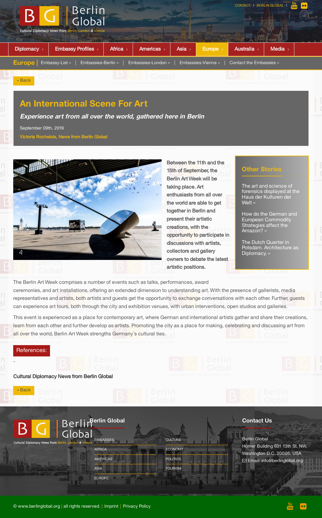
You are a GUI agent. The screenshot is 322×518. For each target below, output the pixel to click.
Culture (173, 440)
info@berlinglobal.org (282, 461)
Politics (173, 459)
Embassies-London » (149, 63)
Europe (211, 49)
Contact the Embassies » (254, 63)
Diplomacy (27, 49)
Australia (244, 49)
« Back (24, 81)
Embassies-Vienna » (200, 63)
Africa (116, 49)
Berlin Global (270, 5)
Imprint (111, 506)
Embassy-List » (56, 63)
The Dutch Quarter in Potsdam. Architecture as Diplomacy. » (270, 248)
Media (277, 49)
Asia (181, 49)
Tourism (173, 468)
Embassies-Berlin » (99, 63)
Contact (243, 5)
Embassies (104, 440)
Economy (174, 449)
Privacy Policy (137, 506)
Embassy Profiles (74, 49)
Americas (150, 49)
